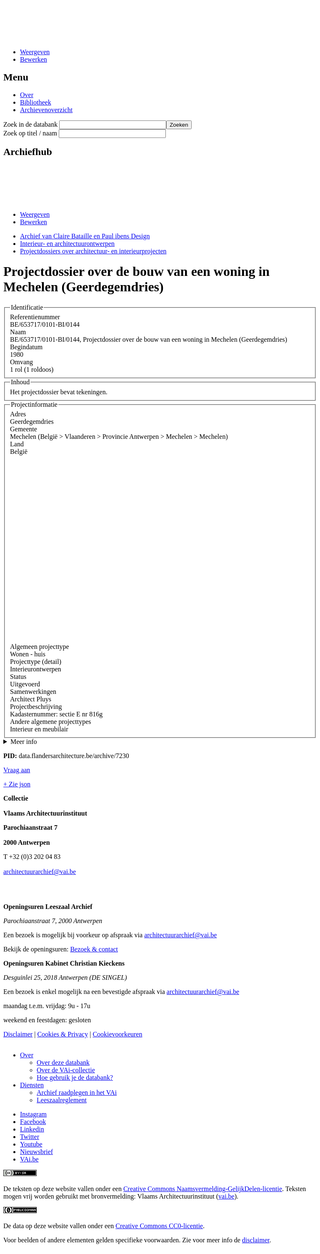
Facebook (33, 1121)
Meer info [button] (23, 741)
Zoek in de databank (30, 124)
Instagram (33, 1114)
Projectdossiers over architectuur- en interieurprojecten (93, 251)
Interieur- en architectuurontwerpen (67, 243)
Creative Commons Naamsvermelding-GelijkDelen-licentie (202, 1188)
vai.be (226, 1196)
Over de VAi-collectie (66, 1070)
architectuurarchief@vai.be (39, 871)
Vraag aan (16, 769)
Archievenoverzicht (46, 109)
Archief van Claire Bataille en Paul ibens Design (85, 236)
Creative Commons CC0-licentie (159, 1225)
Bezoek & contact (94, 949)
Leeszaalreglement (62, 1100)
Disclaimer (17, 1034)
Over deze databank (63, 1062)
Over (26, 94)
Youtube (31, 1144)
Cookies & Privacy (62, 1034)
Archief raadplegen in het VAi (77, 1092)
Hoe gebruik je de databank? (75, 1077)
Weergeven (35, 51)
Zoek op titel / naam (30, 133)
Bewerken (33, 59)
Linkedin (32, 1129)
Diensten (32, 1085)
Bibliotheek (35, 102)
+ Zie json (16, 784)
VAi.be (29, 1159)
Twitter (29, 1136)
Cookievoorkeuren (117, 1034)
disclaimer (256, 1240)
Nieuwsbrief (36, 1151)
